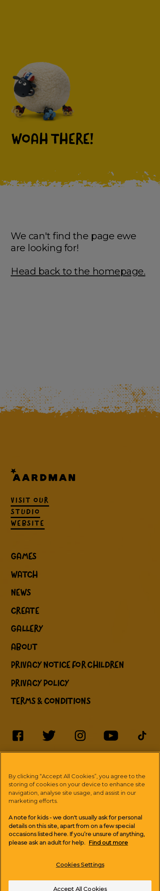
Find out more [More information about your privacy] (108, 847)
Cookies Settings (80, 869)
